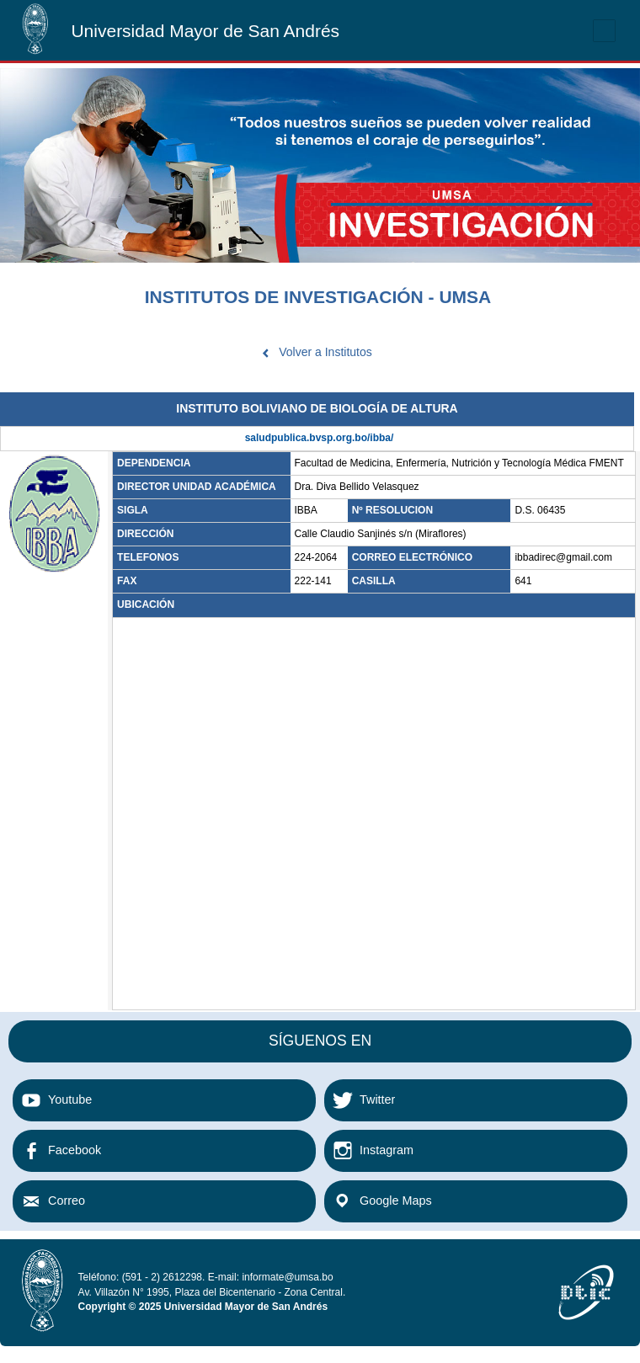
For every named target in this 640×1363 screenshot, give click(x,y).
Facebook (74, 1150)
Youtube (70, 1099)
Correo (66, 1200)
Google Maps (396, 1200)
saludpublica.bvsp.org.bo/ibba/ (319, 438)
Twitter (377, 1099)
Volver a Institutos (325, 352)
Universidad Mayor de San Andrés (205, 30)
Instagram (386, 1150)
